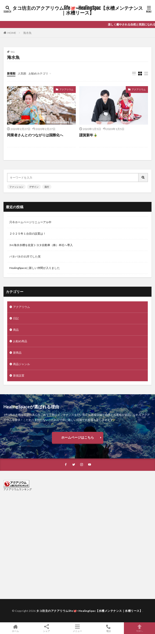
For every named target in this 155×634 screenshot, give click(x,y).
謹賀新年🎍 (88, 135)
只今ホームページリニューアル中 (30, 222)
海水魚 (27, 33)
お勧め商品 (20, 341)
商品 (16, 329)
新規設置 (18, 375)
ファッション (16, 186)
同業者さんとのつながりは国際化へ (35, 135)
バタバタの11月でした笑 (25, 256)
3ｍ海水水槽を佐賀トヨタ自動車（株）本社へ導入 (41, 245)
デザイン (34, 186)
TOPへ (139, 628)
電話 (108, 628)
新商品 (17, 352)
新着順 (11, 73)
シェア (46, 628)
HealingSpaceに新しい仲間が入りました (34, 268)
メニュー (77, 628)
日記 (16, 318)
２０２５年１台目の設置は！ (27, 233)
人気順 (22, 73)
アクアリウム (66, 89)
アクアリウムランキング (18, 489)
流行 (46, 186)
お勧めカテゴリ (38, 73)
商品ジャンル (21, 364)
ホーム (15, 628)
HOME (11, 33)
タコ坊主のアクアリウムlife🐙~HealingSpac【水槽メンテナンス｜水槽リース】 (77, 10)
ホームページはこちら (77, 437)
